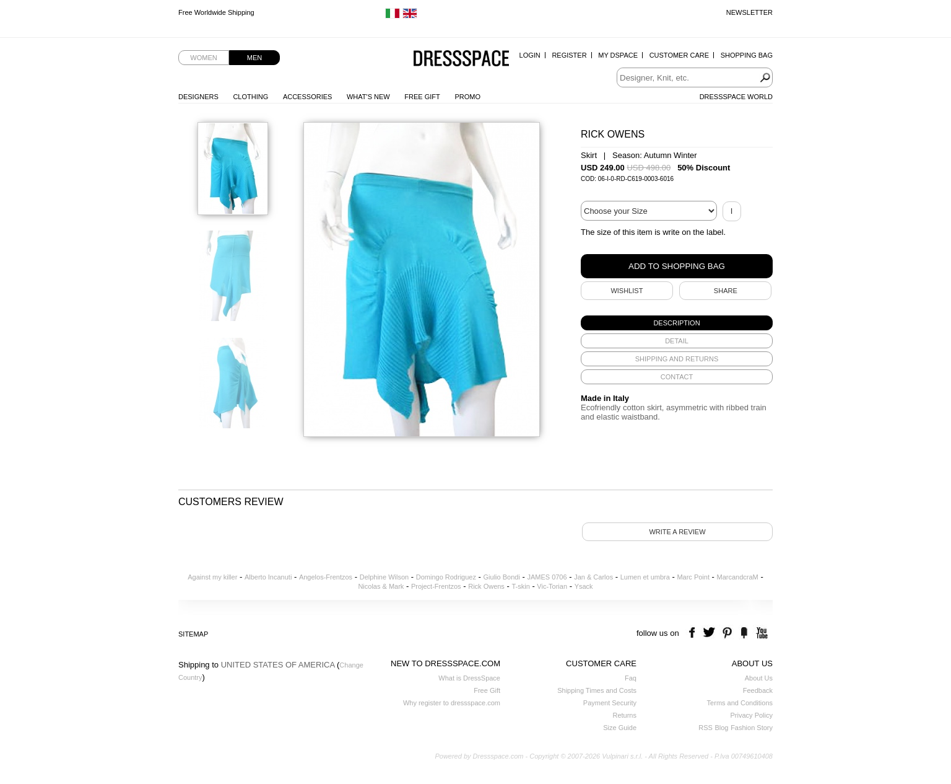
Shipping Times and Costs (596, 690)
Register (569, 55)
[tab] (677, 322)
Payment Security (609, 703)
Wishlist (626, 290)
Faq (630, 678)
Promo (467, 96)
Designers (198, 96)
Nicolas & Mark (381, 586)
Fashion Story (752, 727)
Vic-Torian (552, 586)
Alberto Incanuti (268, 577)
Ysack (584, 586)
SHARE (725, 290)
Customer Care (679, 55)
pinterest (727, 633)
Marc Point (693, 577)
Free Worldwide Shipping (216, 12)
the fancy (744, 633)
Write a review (677, 531)
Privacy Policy (752, 715)
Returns (624, 715)
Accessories (307, 96)
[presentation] (677, 322)
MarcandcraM (737, 577)
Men (254, 57)
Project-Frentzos (436, 586)
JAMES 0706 (547, 577)
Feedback (758, 690)
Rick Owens (486, 586)
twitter (710, 633)
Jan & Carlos (593, 577)
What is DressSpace (469, 678)
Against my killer (212, 577)
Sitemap (193, 634)
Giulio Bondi (502, 577)
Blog (721, 727)
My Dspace (618, 55)
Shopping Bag (747, 55)
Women (203, 57)
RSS (705, 727)
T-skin (520, 586)
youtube (760, 633)
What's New (368, 96)
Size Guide (619, 727)
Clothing (250, 96)
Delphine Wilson (384, 577)
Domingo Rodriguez (446, 577)
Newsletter (749, 12)
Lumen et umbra (645, 577)
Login (530, 55)
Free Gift (422, 96)
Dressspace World (736, 96)
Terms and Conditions (740, 703)
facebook (693, 633)
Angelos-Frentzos (325, 577)
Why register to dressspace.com (451, 703)
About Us (759, 678)
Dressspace (461, 59)
